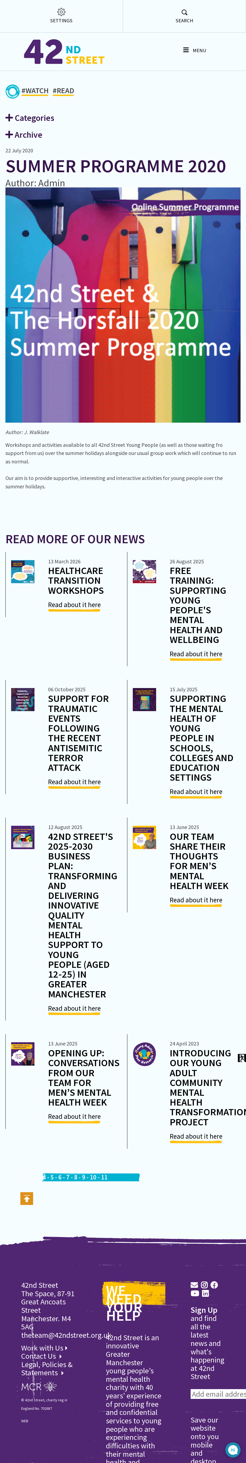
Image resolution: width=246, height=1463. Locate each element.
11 (104, 1177)
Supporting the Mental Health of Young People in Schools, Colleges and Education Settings (202, 737)
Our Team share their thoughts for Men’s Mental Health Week (199, 861)
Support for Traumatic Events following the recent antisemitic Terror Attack (78, 733)
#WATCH (35, 91)
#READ (63, 91)
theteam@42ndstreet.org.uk (66, 1335)
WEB (24, 1420)
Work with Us (44, 1348)
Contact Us (39, 1356)
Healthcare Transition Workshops (76, 580)
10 (93, 1177)
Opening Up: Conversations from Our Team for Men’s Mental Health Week (83, 1077)
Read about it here (74, 604)
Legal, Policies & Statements (46, 1369)
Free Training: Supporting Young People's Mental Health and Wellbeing (198, 605)
